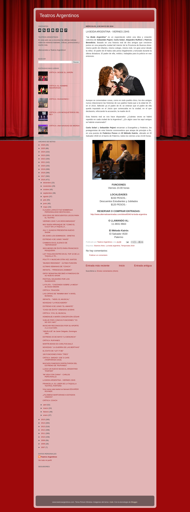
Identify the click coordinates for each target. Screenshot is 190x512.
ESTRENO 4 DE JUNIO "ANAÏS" (56, 239)
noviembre (47, 186)
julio (45, 200)
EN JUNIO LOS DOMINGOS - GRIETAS (59, 236)
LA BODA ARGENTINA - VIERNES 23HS (59, 380)
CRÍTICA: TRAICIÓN (51, 290)
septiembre (48, 193)
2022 (43, 159)
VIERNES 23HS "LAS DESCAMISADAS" (59, 221)
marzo (46, 408)
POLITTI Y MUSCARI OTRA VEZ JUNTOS (60, 259)
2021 (43, 162)
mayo (45, 207)
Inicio (122, 265)
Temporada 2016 (127, 246)
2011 (43, 433)
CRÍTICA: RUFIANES (51, 340)
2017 (43, 176)
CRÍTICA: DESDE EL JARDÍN (61, 72)
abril (45, 405)
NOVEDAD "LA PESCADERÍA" (55, 303)
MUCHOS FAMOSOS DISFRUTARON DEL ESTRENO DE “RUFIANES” (60, 364)
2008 (43, 444)
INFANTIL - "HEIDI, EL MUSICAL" (56, 299)
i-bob (111, 502)
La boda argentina (113, 246)
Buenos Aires (99, 246)
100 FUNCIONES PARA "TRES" (55, 354)
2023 (43, 155)
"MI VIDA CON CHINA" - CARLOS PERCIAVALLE (56, 376)
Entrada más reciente (98, 265)
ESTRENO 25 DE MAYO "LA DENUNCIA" (59, 337)
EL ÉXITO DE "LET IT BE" (53, 351)
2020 (43, 166)
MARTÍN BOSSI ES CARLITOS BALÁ (58, 344)
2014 (43, 423)
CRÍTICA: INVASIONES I (59, 99)
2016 (43, 180)
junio (45, 203)
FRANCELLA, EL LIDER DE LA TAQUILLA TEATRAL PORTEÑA (60, 385)
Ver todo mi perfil (45, 460)
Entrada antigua (143, 265)
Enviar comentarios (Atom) (107, 271)
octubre (46, 189)
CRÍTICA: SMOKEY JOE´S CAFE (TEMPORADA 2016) (56, 359)
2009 (43, 440)
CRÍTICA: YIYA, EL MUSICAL (54, 313)
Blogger (134, 502)
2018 (43, 173)
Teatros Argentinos (59, 15)
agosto (46, 196)
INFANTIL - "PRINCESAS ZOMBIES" (57, 270)
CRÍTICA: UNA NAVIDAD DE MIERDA (64, 126)
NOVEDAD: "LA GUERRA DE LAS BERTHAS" (61, 347)
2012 (43, 430)
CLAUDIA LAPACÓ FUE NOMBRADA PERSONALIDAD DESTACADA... (58, 211)
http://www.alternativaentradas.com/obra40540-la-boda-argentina (119, 214)
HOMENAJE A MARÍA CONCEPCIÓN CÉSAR (61, 317)
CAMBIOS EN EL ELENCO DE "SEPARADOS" (55, 244)
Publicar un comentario (98, 255)
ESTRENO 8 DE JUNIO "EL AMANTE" (58, 306)
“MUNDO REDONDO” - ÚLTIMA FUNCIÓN (60, 263)
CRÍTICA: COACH (50, 400)
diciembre (47, 183)
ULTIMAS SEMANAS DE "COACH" (57, 266)
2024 (43, 152)
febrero (46, 412)
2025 (43, 148)
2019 (43, 169)
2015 (43, 420)
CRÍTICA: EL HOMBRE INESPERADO (58, 87)
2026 (43, 145)
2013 (43, 427)
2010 (43, 437)
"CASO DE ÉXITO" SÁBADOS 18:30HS (58, 310)
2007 (43, 447)
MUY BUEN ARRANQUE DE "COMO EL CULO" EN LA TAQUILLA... (59, 226)
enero (45, 415)
